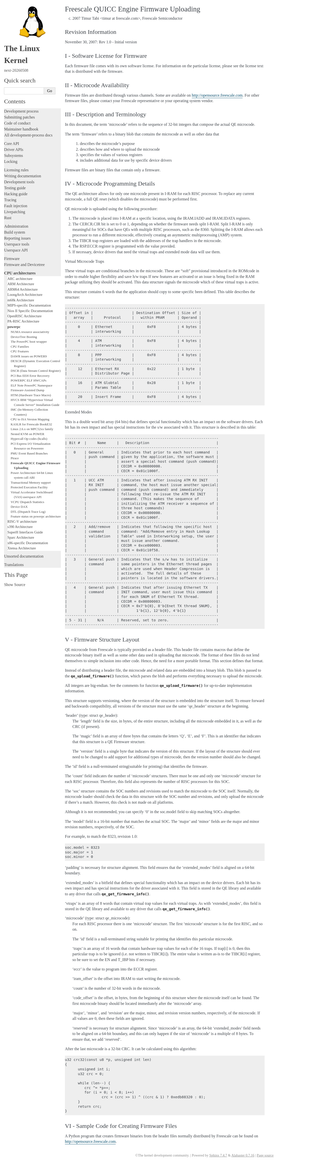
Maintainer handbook (21, 129)
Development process (21, 111)
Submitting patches (19, 117)
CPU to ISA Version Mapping (30, 419)
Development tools (19, 182)
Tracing (10, 200)
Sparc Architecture (20, 537)
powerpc (13, 327)
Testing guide (14, 188)
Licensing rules (16, 170)
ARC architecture (19, 279)
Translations (14, 565)
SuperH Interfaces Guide (25, 532)
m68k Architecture (20, 300)
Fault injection (15, 206)
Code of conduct (17, 123)
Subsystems (13, 155)
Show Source (14, 584)
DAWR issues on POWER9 (29, 356)
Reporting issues (17, 238)
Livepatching (14, 212)
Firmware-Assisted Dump (27, 390)
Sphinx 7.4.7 (218, 1155)
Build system (14, 232)
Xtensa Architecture (21, 548)
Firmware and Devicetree (24, 264)
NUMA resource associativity (30, 332)
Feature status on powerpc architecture (36, 516)
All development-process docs (28, 135)
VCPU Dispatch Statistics (27, 502)
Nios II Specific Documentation (30, 311)
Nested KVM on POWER (27, 434)
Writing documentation (22, 176)
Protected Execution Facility (29, 487)
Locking (10, 161)
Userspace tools (16, 244)
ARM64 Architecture (22, 289)
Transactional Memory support (31, 482)
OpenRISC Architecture (24, 316)
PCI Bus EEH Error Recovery (30, 376)
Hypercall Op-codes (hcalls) (29, 439)
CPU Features (20, 351)
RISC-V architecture (22, 521)
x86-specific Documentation (27, 543)
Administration (16, 226)
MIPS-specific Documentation (29, 305)
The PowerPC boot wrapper (29, 341)
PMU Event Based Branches (29, 453)
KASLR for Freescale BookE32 (31, 424)
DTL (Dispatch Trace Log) (28, 512)
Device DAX (19, 507)
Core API (11, 143)
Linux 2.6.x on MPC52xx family (32, 429)
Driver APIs (13, 149)
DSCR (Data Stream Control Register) (36, 371)
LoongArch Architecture (24, 295)
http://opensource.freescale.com (217, 95)
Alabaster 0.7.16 (242, 1155)
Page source (265, 1155)
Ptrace (15, 458)
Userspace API (16, 250)
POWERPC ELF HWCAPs (28, 380)
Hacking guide (15, 194)
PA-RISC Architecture (23, 321)
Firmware (11, 259)
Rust (7, 218)
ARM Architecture (20, 284)
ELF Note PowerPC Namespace (31, 385)
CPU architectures (19, 273)
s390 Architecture (20, 527)
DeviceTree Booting (24, 337)
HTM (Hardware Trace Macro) (31, 395)
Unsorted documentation (23, 556)
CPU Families (20, 346)
